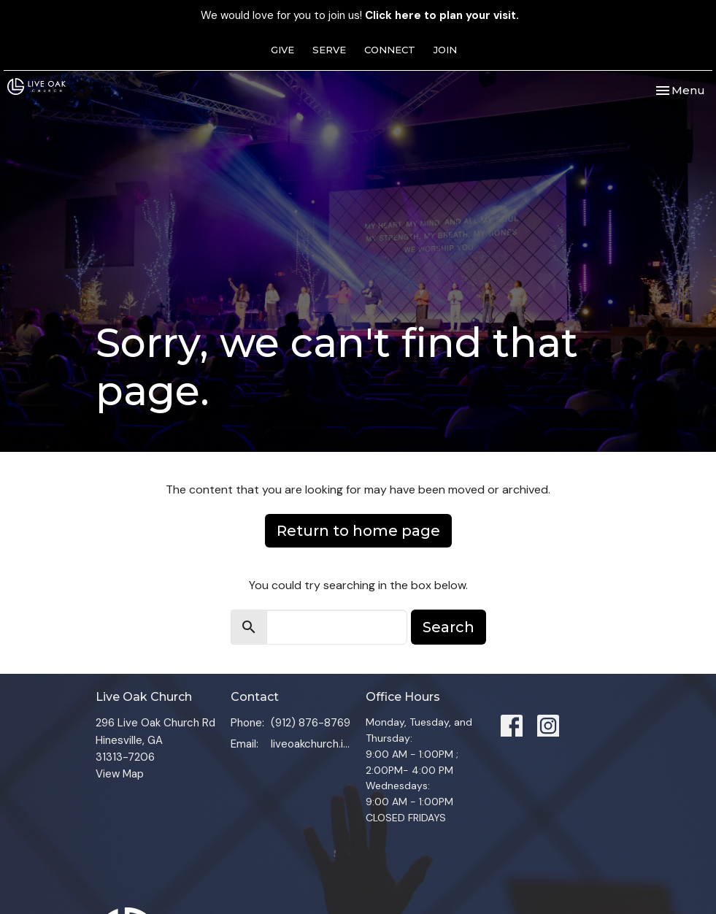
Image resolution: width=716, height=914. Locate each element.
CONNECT (389, 49)
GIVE (282, 49)
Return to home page (358, 530)
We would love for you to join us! (360, 15)
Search (448, 627)
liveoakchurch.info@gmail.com (311, 744)
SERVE (329, 49)
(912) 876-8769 (310, 722)
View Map (120, 774)
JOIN (445, 49)
